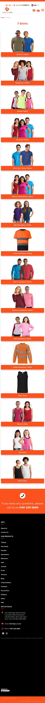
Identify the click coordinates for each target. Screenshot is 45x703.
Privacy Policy (8, 638)
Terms (2, 638)
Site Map (40, 638)
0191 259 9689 (28, 507)
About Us (4, 528)
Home (3, 17)
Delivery (28, 638)
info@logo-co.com (15, 624)
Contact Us (4, 532)
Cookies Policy (16, 638)
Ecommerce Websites (24, 701)
